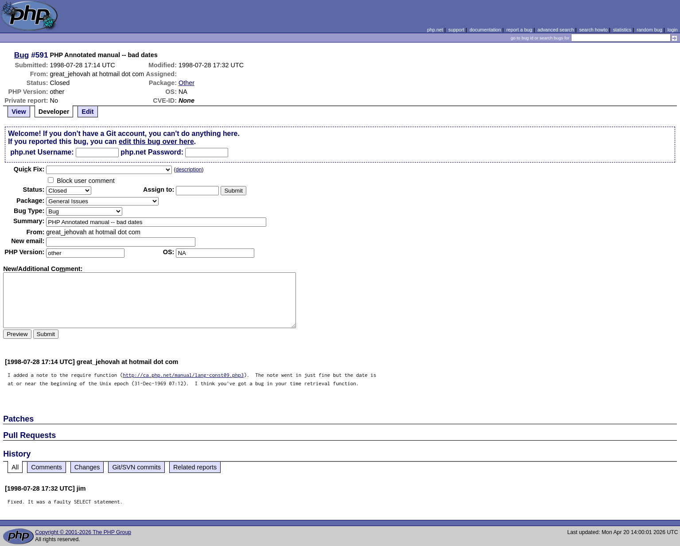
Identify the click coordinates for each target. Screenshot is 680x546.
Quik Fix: (29, 169)
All (15, 467)
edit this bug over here (156, 141)
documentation (485, 29)
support (456, 29)
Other (186, 82)
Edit (87, 111)
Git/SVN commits (136, 467)
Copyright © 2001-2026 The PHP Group (83, 532)
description (188, 170)
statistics (622, 29)
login (673, 29)
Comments (46, 467)
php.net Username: (42, 152)
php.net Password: (151, 152)
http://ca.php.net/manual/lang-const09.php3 (183, 375)
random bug (649, 29)
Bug (21, 54)
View (19, 111)
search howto (593, 29)
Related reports (195, 467)
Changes (87, 467)
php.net (435, 29)
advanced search (555, 29)
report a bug (519, 29)
